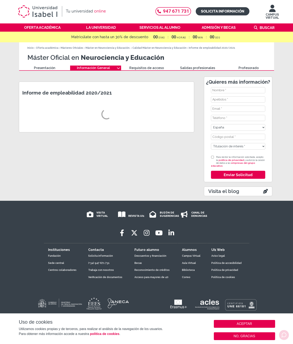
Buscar (267, 27)
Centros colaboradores (62, 270)
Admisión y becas (219, 27)
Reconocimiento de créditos (152, 270)
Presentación (44, 68)
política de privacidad (231, 160)
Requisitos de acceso (146, 68)
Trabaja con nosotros (101, 270)
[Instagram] (146, 233)
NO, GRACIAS (244, 336)
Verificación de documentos (105, 277)
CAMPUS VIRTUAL (272, 14)
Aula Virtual (189, 263)
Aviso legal (218, 255)
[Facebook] (122, 233)
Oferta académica (42, 27)
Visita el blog (223, 191)
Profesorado (249, 68)
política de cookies (104, 334)
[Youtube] (159, 233)
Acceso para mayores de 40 (151, 277)
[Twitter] (134, 233)
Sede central (56, 263)
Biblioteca (188, 270)
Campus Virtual (191, 255)
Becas (138, 263)
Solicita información (222, 11)
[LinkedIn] (171, 233)
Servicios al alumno (159, 27)
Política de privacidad (224, 270)
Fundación (54, 255)
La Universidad (101, 27)
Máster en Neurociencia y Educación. (108, 47)
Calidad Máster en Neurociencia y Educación (159, 47)
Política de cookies (223, 277)
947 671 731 (173, 11)
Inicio (30, 47)
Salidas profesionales (197, 68)
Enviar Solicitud (238, 175)
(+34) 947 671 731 (99, 263)
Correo (186, 277)
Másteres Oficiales (72, 47)
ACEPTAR (244, 324)
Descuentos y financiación (150, 255)
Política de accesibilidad (226, 263)
